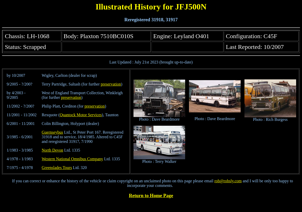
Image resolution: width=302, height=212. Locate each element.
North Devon (52, 150)
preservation (111, 84)
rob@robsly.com (228, 181)
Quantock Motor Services (81, 115)
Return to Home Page (151, 195)
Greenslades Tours (57, 167)
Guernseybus (52, 132)
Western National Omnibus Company (72, 159)
